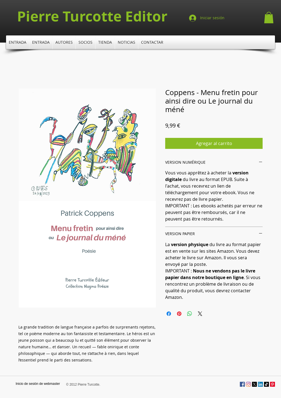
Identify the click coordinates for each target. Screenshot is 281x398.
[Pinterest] (272, 384)
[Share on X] (200, 313)
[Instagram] (248, 384)
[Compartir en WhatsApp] (189, 313)
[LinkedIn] (260, 384)
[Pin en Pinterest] (179, 313)
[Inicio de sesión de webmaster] (38, 384)
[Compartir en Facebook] (168, 313)
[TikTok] (266, 384)
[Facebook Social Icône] (242, 384)
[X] (254, 384)
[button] (269, 17)
